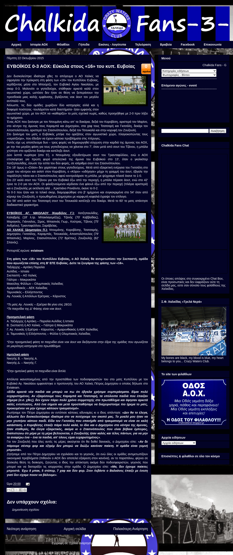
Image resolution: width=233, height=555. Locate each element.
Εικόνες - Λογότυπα (112, 44)
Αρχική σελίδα (75, 529)
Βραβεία (166, 44)
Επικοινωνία (213, 44)
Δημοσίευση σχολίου (25, 509)
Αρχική (16, 44)
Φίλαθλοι (63, 44)
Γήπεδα (84, 44)
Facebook (188, 44)
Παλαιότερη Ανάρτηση (130, 529)
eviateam (37, 250)
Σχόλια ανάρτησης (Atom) (86, 543)
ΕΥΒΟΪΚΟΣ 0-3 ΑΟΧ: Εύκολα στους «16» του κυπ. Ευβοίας (71, 66)
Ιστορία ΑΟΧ (39, 44)
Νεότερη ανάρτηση (21, 529)
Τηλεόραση (143, 44)
